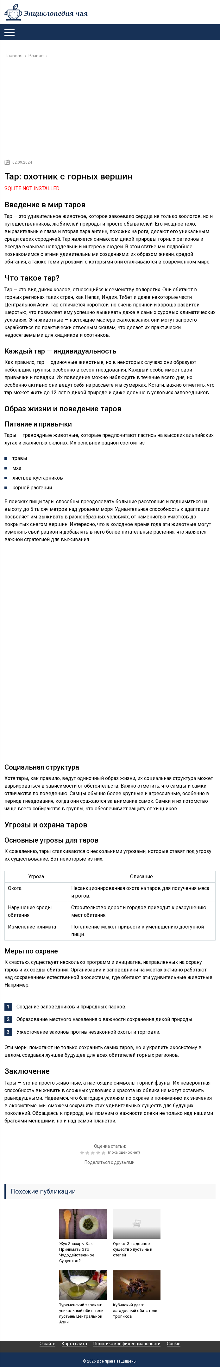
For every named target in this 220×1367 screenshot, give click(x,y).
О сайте (47, 1343)
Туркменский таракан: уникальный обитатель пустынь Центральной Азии (81, 1313)
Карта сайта (74, 1343)
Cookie (173, 1343)
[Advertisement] (110, 111)
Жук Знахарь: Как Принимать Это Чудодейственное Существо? (76, 1252)
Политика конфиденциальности (126, 1343)
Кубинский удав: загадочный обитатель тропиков (135, 1311)
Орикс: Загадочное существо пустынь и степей (132, 1249)
